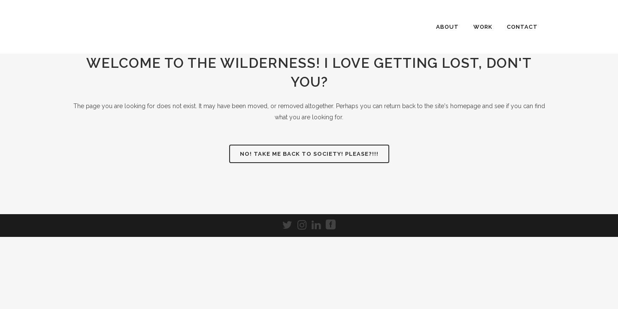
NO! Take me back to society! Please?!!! (309, 154)
